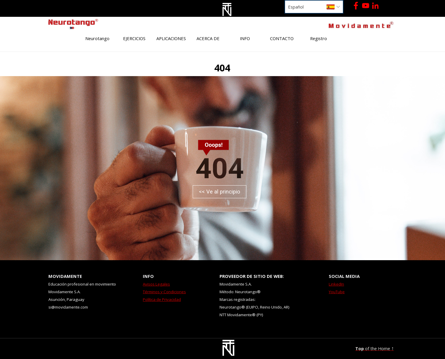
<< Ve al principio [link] (219, 191)
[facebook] (355, 5)
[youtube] (365, 5)
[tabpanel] (78, 24)
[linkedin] (375, 5)
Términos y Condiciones (164, 291)
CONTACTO (282, 38)
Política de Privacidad (162, 299)
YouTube (337, 291)
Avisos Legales (156, 284)
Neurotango (97, 38)
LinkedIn (336, 284)
